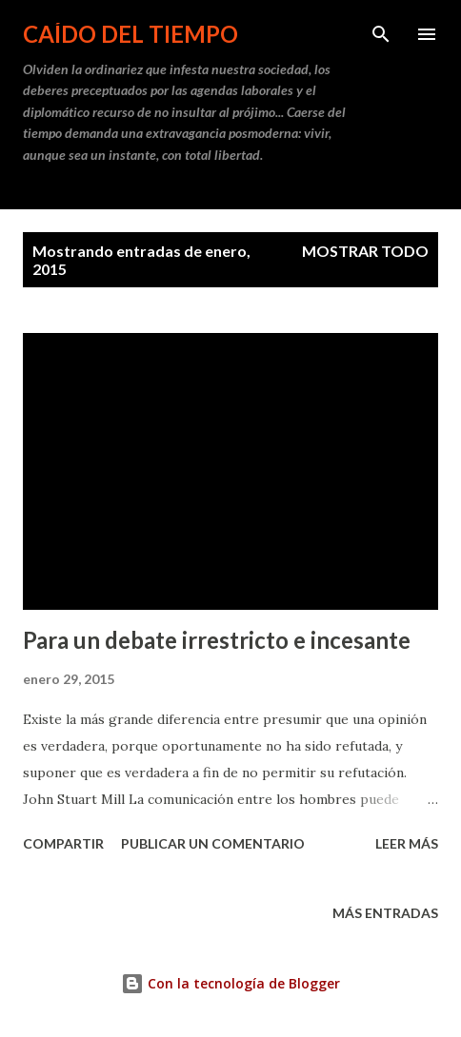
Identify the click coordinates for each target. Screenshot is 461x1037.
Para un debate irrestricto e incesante (217, 640)
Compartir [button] (63, 843)
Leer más (406, 843)
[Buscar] (381, 34)
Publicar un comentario (213, 843)
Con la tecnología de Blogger (230, 983)
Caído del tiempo (130, 34)
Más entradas (385, 913)
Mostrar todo (365, 251)
